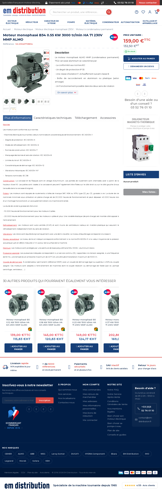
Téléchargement (86, 118)
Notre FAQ (113, 389)
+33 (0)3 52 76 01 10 (146, 408)
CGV (23, 472)
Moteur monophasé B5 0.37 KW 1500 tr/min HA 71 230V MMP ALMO (117, 322)
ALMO (21, 454)
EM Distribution (131, 454)
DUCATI (75, 454)
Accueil (7, 29)
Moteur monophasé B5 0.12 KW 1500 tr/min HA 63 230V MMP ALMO (18, 322)
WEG (43, 454)
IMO (147, 454)
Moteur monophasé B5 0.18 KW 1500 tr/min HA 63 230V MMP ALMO (51, 322)
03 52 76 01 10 (124, 2)
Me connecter (90, 420)
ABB (32, 454)
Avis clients (44, 472)
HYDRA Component (95, 454)
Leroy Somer (58, 454)
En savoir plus (65, 92)
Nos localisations (66, 398)
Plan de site (113, 430)
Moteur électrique (23, 29)
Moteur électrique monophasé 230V (54, 29)
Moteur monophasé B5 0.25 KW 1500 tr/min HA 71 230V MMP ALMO (84, 322)
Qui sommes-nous (67, 389)
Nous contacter (148, 2)
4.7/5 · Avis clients (140, 485)
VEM (47, 461)
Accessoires (108, 118)
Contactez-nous (66, 402)
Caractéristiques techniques (53, 118)
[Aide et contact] (136, 12)
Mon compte (91, 384)
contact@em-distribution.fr (143, 419)
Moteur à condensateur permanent (94, 29)
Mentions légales (12, 472)
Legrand (9, 461)
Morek (23, 461)
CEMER (8, 454)
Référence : (9, 44)
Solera (35, 461)
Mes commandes (92, 389)
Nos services (64, 394)
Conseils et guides (116, 434)
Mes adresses (90, 401)
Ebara (114, 454)
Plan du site (32, 472)
